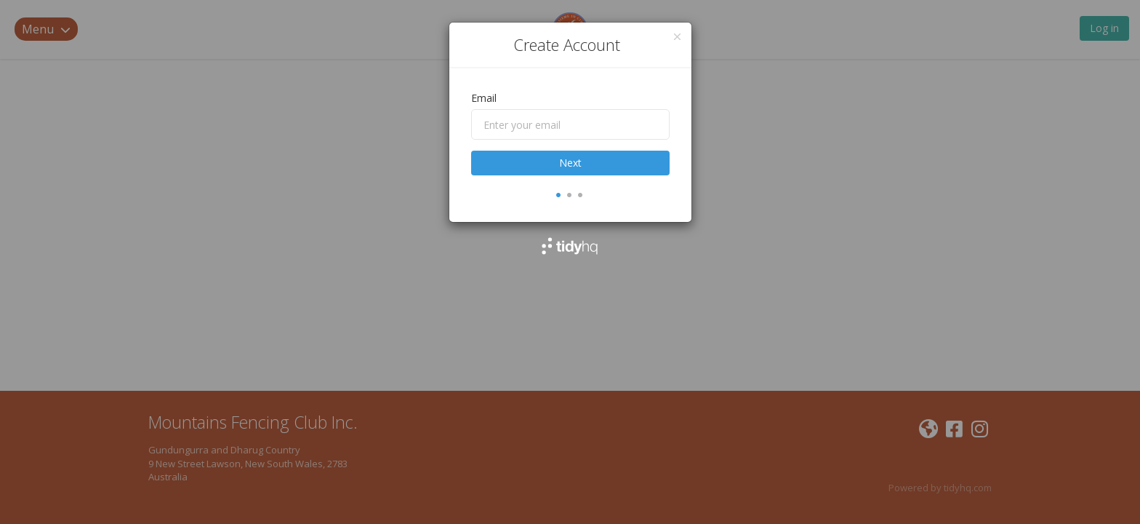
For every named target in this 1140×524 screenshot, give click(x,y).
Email (484, 98)
